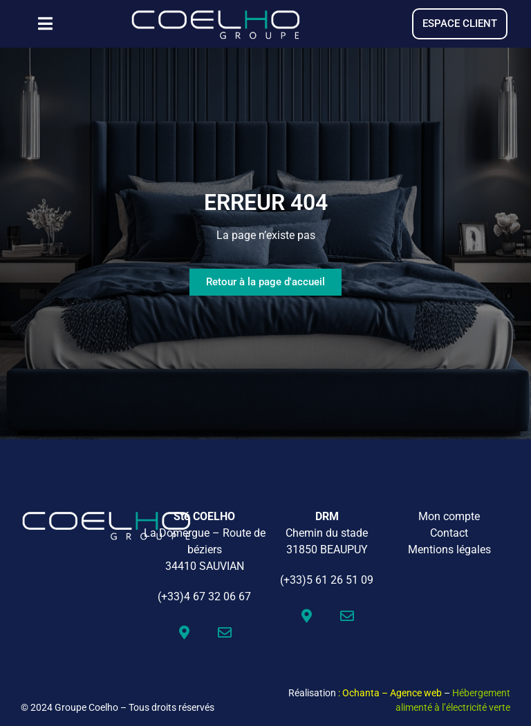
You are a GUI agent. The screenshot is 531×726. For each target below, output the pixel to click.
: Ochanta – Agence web (390, 692)
